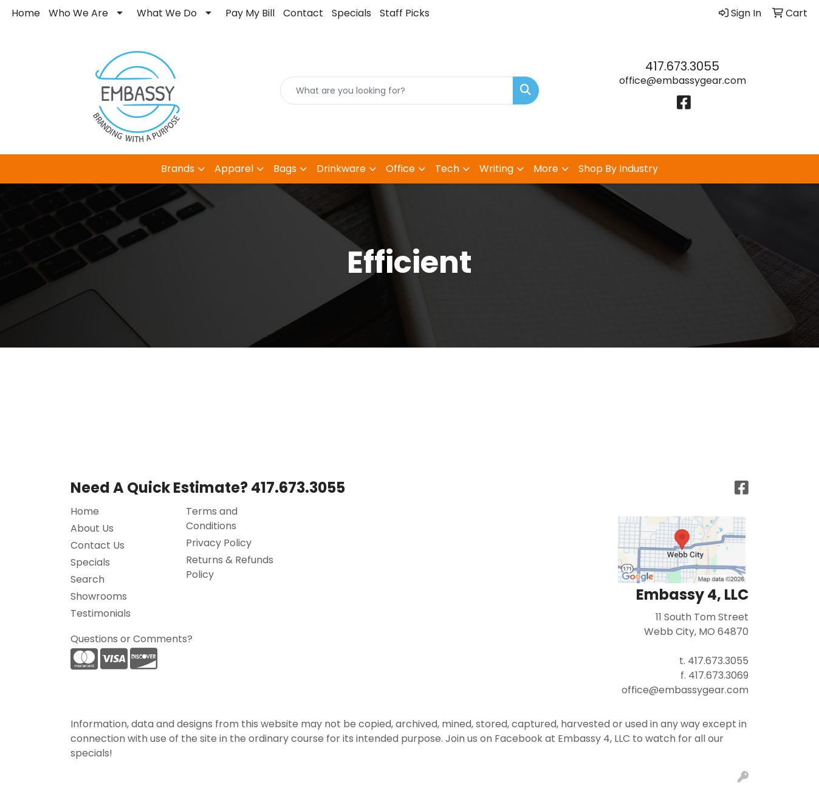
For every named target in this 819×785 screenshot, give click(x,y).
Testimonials (100, 613)
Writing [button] (496, 169)
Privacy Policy (219, 543)
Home (26, 13)
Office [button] (400, 169)
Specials (351, 13)
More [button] (545, 169)
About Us (92, 528)
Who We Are (78, 13)
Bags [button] (284, 169)
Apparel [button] (233, 169)
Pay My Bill (250, 13)
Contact (303, 13)
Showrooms (98, 596)
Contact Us (97, 545)
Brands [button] (177, 169)
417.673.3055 (682, 66)
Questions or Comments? (131, 639)
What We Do (167, 13)
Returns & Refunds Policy (229, 567)
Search (87, 579)
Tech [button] (447, 169)
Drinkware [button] (341, 169)
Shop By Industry (618, 169)
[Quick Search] (396, 91)
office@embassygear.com (682, 80)
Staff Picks (405, 13)
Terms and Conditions (212, 518)
